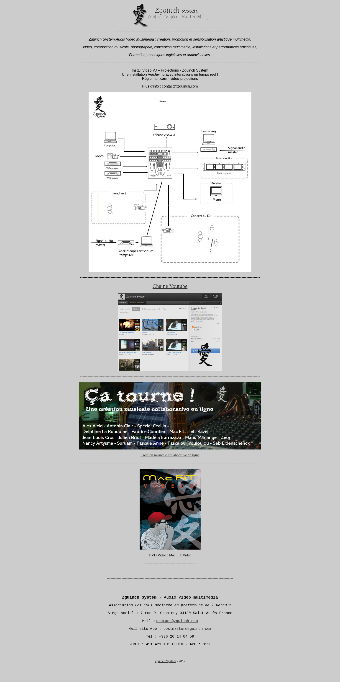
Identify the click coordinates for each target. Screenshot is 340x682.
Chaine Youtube (170, 286)
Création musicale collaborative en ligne (170, 455)
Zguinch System (165, 661)
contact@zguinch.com (177, 621)
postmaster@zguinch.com (188, 629)
